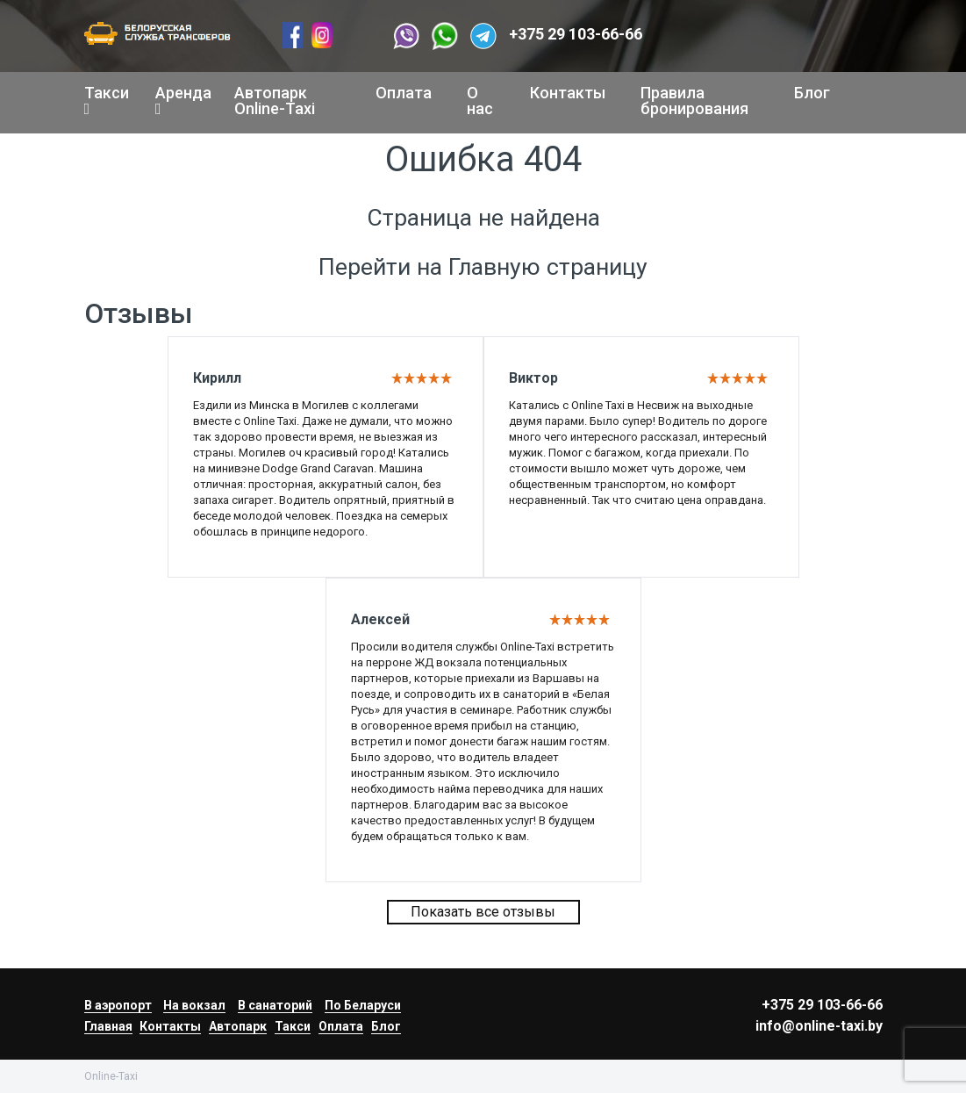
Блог (812, 92)
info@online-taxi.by (819, 1025)
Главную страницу (548, 267)
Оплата (404, 92)
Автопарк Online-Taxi (274, 100)
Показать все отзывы (483, 911)
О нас (480, 100)
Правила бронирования (694, 100)
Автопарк (238, 1026)
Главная (108, 1026)
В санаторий (275, 1005)
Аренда (177, 100)
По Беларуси (363, 1005)
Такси (102, 100)
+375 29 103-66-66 (575, 34)
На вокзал (194, 1005)
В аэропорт (118, 1005)
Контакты (567, 92)
